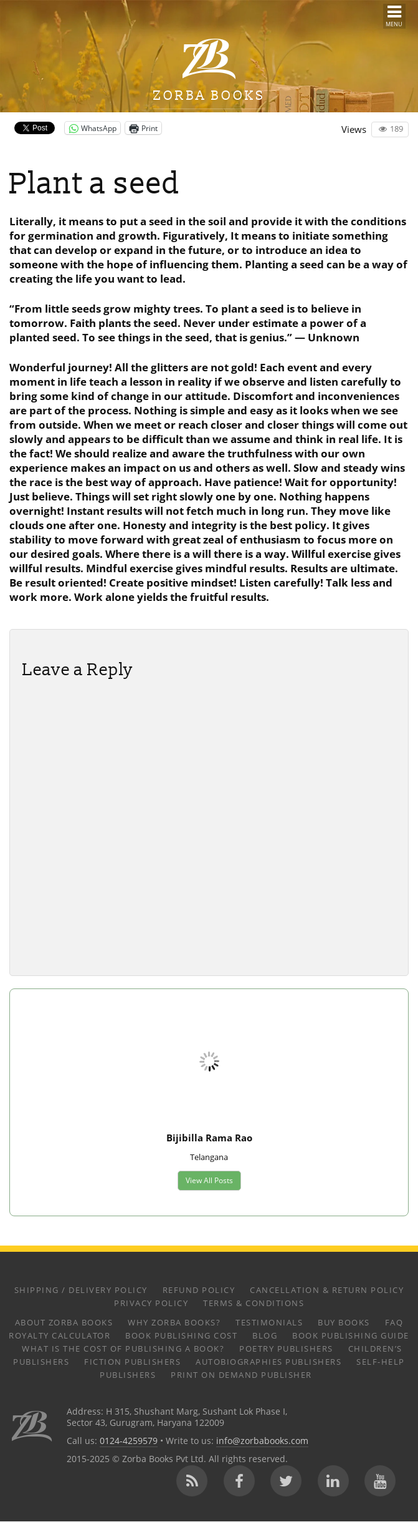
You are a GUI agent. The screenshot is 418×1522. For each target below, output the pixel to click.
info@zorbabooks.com (262, 1441)
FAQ (394, 1322)
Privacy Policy (151, 1303)
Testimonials (269, 1322)
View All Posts (209, 1180)
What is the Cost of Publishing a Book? (123, 1348)
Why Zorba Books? (174, 1322)
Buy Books (344, 1322)
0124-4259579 (129, 1441)
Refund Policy (199, 1289)
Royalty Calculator (59, 1335)
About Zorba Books (64, 1322)
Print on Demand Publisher (241, 1374)
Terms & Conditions (253, 1303)
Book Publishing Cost (181, 1335)
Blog (264, 1335)
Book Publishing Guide (350, 1335)
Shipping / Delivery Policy (81, 1289)
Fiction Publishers (132, 1361)
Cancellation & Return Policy (327, 1289)
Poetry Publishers (286, 1348)
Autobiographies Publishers (268, 1361)
